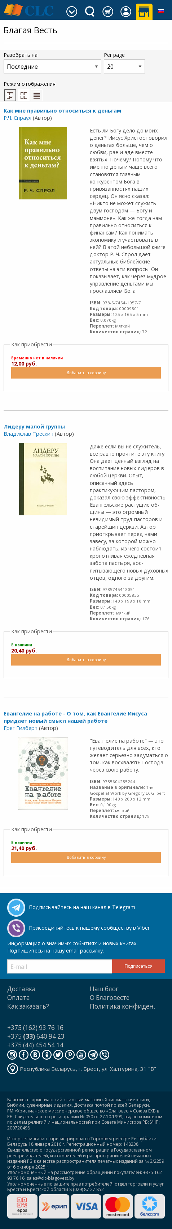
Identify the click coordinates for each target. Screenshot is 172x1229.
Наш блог (104, 989)
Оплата (18, 997)
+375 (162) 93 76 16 (35, 1027)
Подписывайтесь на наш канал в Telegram (82, 907)
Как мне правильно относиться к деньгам (62, 110)
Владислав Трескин (28, 433)
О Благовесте (109, 997)
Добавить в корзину (86, 372)
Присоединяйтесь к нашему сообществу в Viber (89, 927)
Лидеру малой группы (34, 426)
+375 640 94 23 (36, 1036)
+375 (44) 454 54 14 (35, 1045)
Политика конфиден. (122, 1006)
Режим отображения (30, 90)
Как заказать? (28, 1006)
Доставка (21, 989)
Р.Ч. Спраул (17, 117)
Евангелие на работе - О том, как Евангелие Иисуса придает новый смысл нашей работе (75, 717)
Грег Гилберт (21, 728)
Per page (124, 62)
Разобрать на (52, 62)
